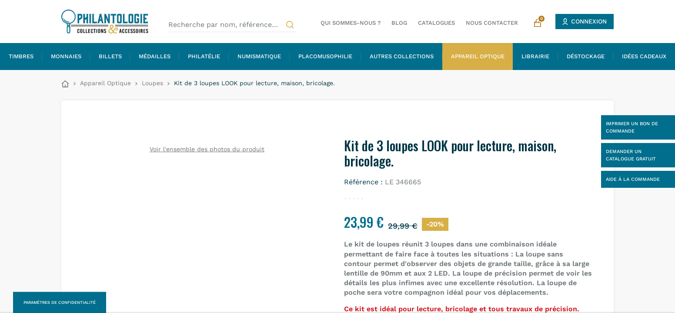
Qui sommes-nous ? (351, 23)
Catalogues (436, 23)
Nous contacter (492, 23)
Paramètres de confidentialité (59, 302)
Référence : (363, 182)
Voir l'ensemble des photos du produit (207, 149)
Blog (399, 23)
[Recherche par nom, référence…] (232, 25)
